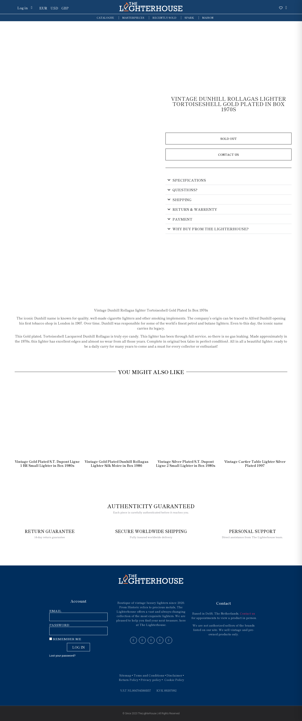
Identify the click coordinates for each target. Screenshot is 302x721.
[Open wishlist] (280, 7)
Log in (22, 7)
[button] (228, 138)
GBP (65, 8)
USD (54, 8)
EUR (43, 8)
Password (59, 625)
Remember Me (65, 639)
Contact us (247, 613)
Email (55, 611)
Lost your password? (62, 655)
